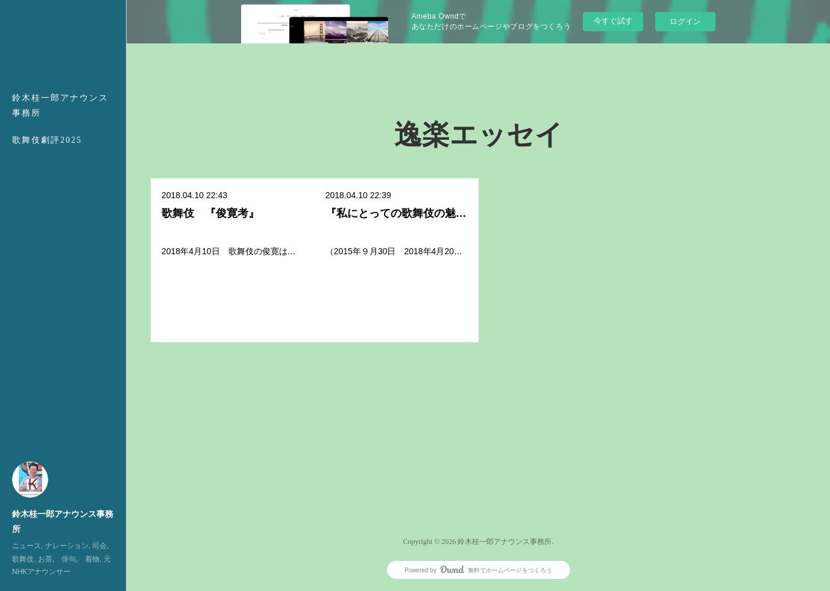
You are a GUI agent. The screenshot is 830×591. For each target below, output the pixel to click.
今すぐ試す (613, 20)
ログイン (685, 21)
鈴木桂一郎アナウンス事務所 (60, 105)
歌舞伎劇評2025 (47, 140)
